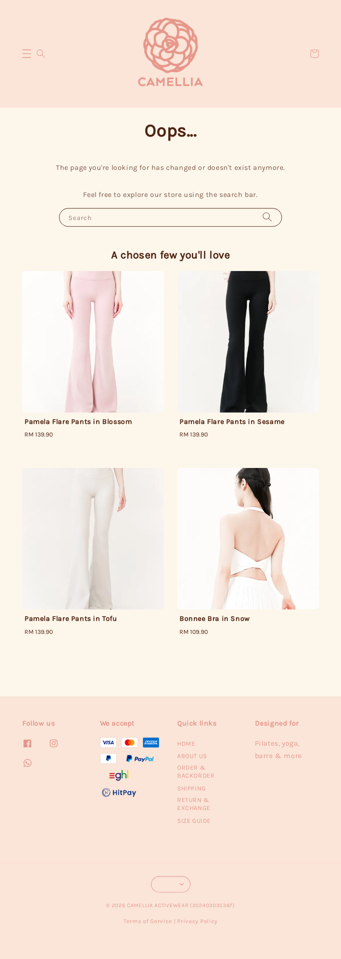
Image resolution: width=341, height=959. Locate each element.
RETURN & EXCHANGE (193, 804)
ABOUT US (192, 756)
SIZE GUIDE (194, 821)
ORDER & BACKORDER (195, 771)
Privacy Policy (197, 921)
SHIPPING (191, 788)
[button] (26, 53)
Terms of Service (147, 921)
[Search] (267, 217)
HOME (186, 743)
